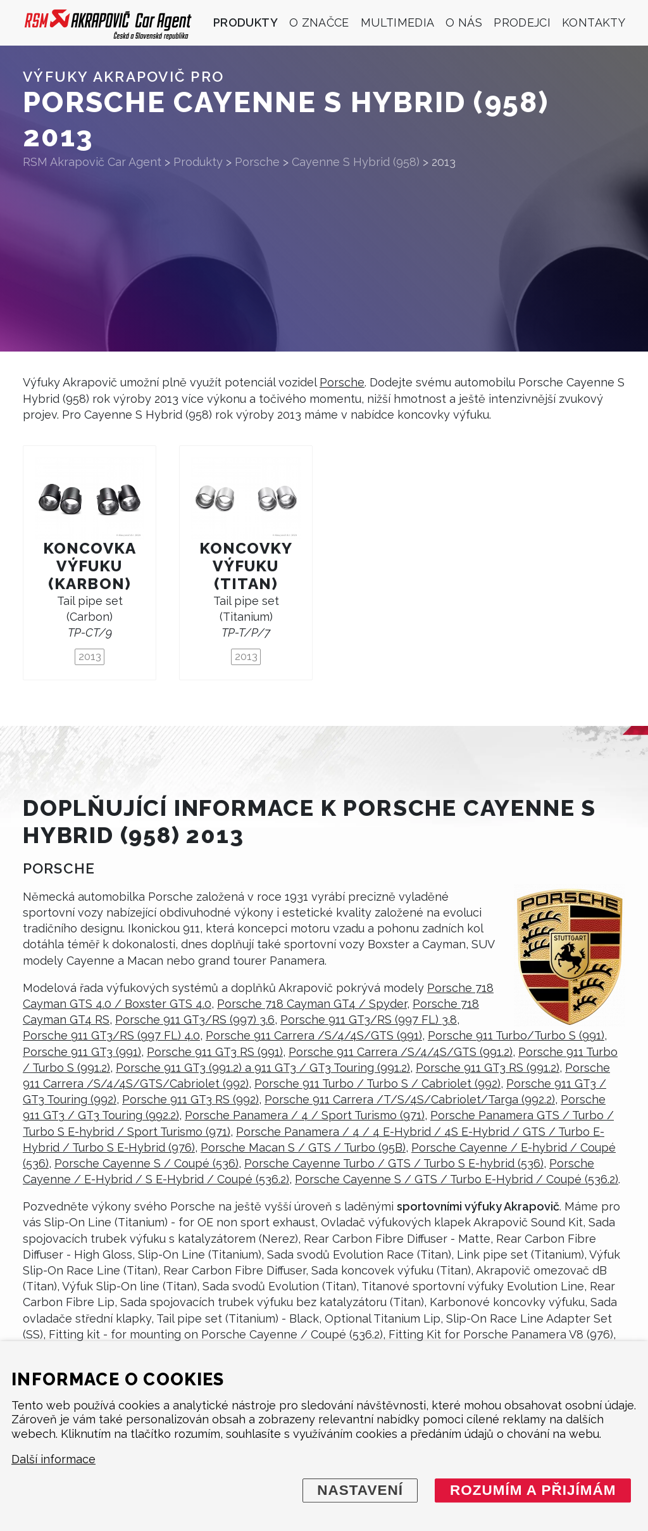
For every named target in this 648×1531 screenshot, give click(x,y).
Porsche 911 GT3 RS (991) (215, 1051)
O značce (319, 22)
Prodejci (522, 22)
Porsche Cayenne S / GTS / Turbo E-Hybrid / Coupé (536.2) (456, 1179)
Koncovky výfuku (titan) (246, 566)
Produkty (245, 22)
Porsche (342, 382)
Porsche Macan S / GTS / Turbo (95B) (303, 1147)
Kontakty (593, 22)
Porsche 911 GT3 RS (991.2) (487, 1067)
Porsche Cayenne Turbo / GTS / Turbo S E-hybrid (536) (394, 1163)
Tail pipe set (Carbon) (90, 616)
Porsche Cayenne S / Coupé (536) (146, 1163)
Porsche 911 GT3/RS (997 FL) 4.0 (111, 1035)
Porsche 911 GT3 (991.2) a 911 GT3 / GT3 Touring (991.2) (263, 1067)
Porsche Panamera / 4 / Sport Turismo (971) (305, 1115)
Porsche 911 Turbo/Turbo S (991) (516, 1035)
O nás (464, 22)
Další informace (53, 1459)
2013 (89, 656)
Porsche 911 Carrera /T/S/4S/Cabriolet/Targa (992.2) (410, 1099)
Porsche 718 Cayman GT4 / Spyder (312, 1003)
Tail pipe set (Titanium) (246, 616)
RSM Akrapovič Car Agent (92, 161)
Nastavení (360, 1490)
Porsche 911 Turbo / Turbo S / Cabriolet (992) (377, 1083)
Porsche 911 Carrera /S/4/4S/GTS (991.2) (401, 1051)
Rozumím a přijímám (533, 1490)
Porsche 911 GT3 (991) (82, 1051)
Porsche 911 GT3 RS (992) (190, 1099)
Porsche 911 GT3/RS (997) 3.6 (195, 1019)
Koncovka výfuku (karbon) (90, 566)
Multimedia (398, 22)
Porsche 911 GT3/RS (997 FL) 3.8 (368, 1019)
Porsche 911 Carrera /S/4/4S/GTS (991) (314, 1035)
